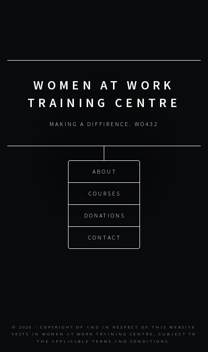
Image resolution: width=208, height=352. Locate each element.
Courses (105, 193)
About (104, 171)
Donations (104, 215)
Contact (104, 237)
